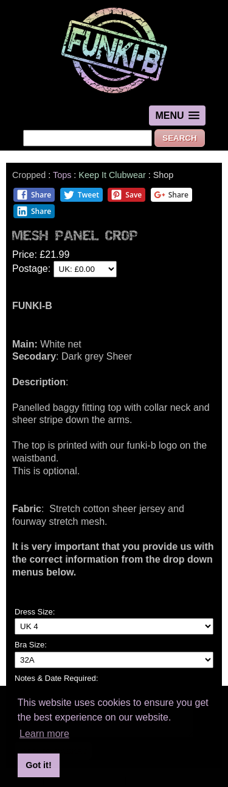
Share (33, 195)
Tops (62, 175)
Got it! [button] (38, 765)
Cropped (29, 175)
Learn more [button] (44, 733)
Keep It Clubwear (111, 175)
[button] (177, 115)
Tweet (81, 195)
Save (126, 195)
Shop (163, 175)
